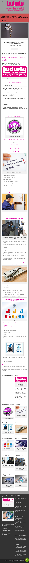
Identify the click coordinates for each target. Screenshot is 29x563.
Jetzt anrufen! (14, 48)
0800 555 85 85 (6, 530)
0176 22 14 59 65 (7, 534)
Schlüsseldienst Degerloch (15, 8)
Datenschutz (14, 561)
